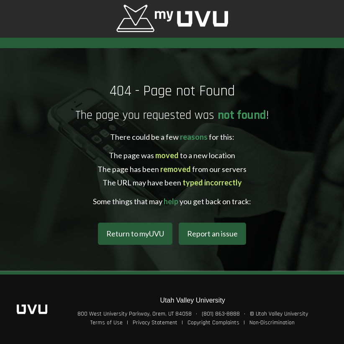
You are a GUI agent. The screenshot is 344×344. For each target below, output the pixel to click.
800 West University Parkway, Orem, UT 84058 (134, 314)
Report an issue (212, 233)
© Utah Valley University (279, 314)
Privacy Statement (155, 322)
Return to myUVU (135, 233)
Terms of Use (106, 322)
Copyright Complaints (213, 322)
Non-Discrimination (272, 322)
